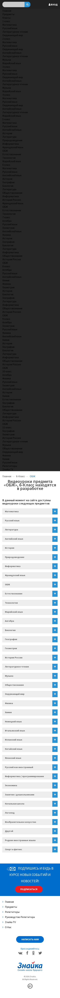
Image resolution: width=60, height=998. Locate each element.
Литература (9, 136)
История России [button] (13, 657)
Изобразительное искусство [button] (20, 822)
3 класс (6, 66)
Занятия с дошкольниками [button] (19, 794)
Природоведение (12, 140)
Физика (6, 234)
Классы (6, 17)
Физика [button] (9, 703)
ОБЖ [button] (7, 584)
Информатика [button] (12, 566)
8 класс (6, 266)
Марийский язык (11, 63)
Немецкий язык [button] (13, 721)
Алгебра (7, 220)
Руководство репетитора (18, 917)
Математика (9, 24)
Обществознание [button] (14, 684)
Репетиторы (9, 465)
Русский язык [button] (12, 520)
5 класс (6, 119)
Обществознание (12, 192)
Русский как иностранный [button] (19, 767)
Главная (6, 10)
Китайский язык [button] (13, 748)
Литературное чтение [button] (17, 666)
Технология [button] (11, 602)
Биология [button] (10, 630)
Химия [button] (8, 712)
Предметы (8, 14)
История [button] (9, 547)
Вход (53, 4)
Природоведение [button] (14, 557)
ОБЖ (5, 150)
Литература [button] (11, 529)
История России (11, 199)
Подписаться (28, 889)
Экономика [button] (11, 785)
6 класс (6, 164)
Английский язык (11, 52)
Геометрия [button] (11, 648)
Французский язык (12, 147)
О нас (6, 927)
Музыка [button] (9, 675)
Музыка (6, 59)
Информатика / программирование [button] (24, 776)
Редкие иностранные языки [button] (20, 840)
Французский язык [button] (15, 575)
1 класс (6, 21)
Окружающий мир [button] (14, 694)
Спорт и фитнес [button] (13, 849)
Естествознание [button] (13, 593)
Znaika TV (7, 469)
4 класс (6, 94)
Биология (7, 185)
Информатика (10, 143)
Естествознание (11, 154)
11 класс (7, 427)
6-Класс (20, 476)
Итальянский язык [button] (15, 730)
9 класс (6, 318)
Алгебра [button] (9, 620)
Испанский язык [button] (13, 739)
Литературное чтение (15, 31)
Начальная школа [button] (14, 803)
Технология (9, 157)
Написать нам (30, 939)
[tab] (30, 511)
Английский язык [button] (14, 538)
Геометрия (8, 227)
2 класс (6, 38)
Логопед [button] (10, 812)
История (7, 133)
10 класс (7, 371)
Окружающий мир (12, 35)
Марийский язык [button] (14, 611)
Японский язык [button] (13, 758)
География (8, 182)
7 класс (6, 217)
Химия (5, 280)
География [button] (11, 639)
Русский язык (9, 28)
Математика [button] (12, 511)
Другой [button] (9, 831)
